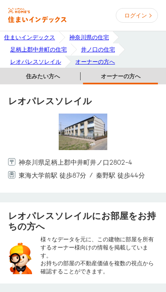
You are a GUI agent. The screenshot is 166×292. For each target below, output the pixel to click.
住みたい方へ (43, 76)
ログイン (135, 15)
